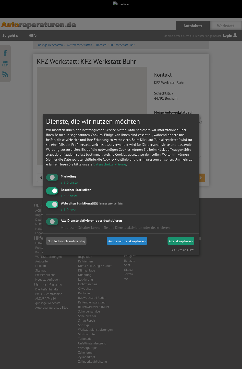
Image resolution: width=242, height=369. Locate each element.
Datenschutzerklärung (109, 164)
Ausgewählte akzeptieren (127, 241)
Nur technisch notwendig (66, 241)
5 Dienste (69, 182)
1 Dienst (68, 209)
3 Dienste (69, 195)
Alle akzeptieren (181, 241)
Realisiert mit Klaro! (182, 249)
